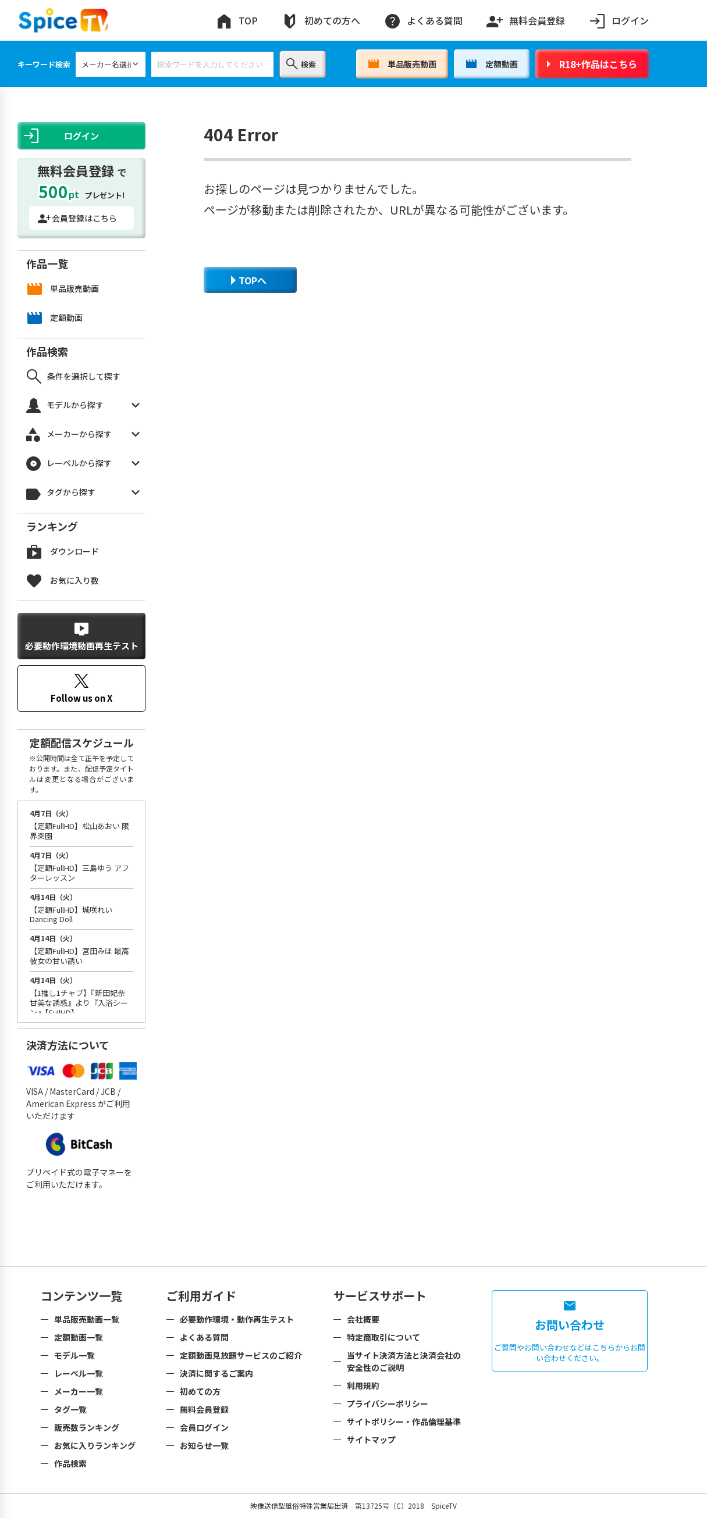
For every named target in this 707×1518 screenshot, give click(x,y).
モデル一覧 (74, 1355)
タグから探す (83, 492)
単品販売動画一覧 (86, 1319)
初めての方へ (320, 20)
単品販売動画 (402, 64)
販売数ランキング (86, 1427)
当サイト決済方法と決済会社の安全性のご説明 (404, 1361)
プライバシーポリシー (387, 1403)
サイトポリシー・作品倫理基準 (404, 1421)
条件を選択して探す (73, 376)
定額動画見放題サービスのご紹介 (241, 1355)
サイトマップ (371, 1439)
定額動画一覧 (78, 1337)
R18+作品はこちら (592, 64)
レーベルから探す (83, 463)
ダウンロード (63, 551)
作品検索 (70, 1463)
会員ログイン (204, 1427)
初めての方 (200, 1391)
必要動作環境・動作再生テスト (237, 1319)
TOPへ (249, 280)
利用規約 (363, 1385)
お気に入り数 (63, 580)
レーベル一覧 (78, 1373)
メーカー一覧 (78, 1391)
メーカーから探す (83, 434)
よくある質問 (423, 20)
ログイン (618, 20)
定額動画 (492, 64)
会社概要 (363, 1319)
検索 (301, 64)
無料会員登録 (525, 18)
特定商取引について (383, 1337)
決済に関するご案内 (216, 1373)
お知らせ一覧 (204, 1445)
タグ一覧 (70, 1409)
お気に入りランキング (95, 1445)
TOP (236, 20)
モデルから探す (83, 405)
